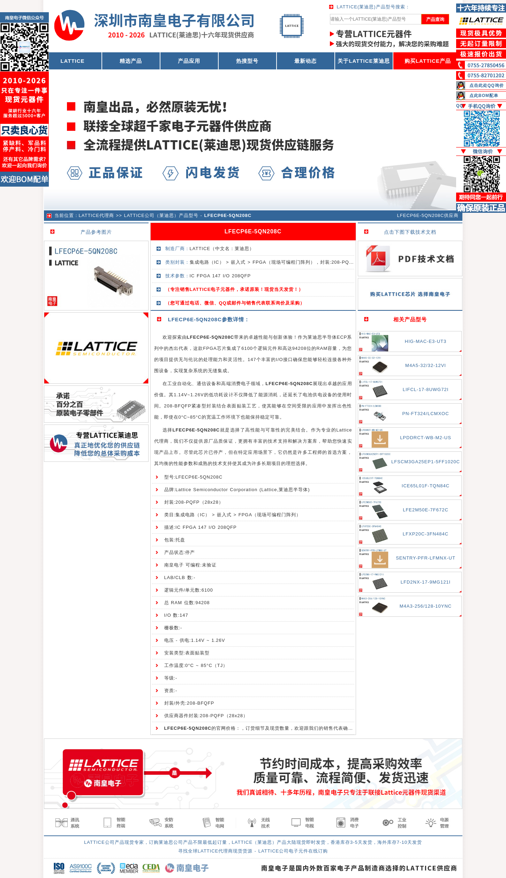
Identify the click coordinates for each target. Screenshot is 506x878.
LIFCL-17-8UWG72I (426, 389)
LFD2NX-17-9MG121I (426, 582)
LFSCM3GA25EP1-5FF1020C (425, 461)
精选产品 (131, 61)
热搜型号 (247, 61)
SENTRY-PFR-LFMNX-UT (425, 558)
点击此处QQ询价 (486, 85)
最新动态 (305, 61)
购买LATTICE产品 (428, 61)
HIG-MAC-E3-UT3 (425, 341)
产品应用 (189, 61)
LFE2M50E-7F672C (425, 509)
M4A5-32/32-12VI (425, 365)
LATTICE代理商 (96, 215)
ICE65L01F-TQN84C (426, 485)
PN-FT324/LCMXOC (425, 413)
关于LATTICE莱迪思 (364, 61)
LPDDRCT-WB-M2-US (425, 437)
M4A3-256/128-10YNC (426, 606)
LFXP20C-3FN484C (425, 533)
